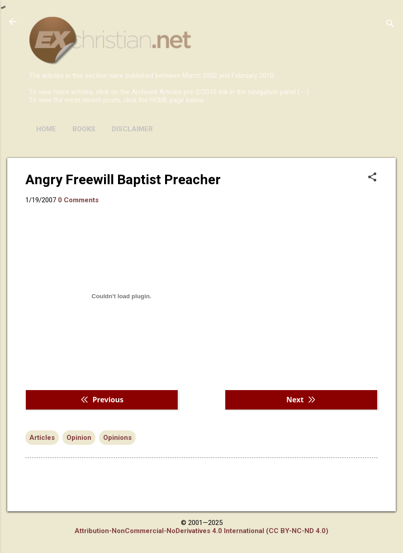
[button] (372, 178)
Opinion (78, 438)
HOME (46, 129)
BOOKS (83, 129)
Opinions (117, 438)
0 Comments (78, 200)
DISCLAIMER (132, 129)
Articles (42, 438)
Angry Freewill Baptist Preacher (123, 179)
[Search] (390, 24)
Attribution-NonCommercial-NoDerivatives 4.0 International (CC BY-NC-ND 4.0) (201, 531)
